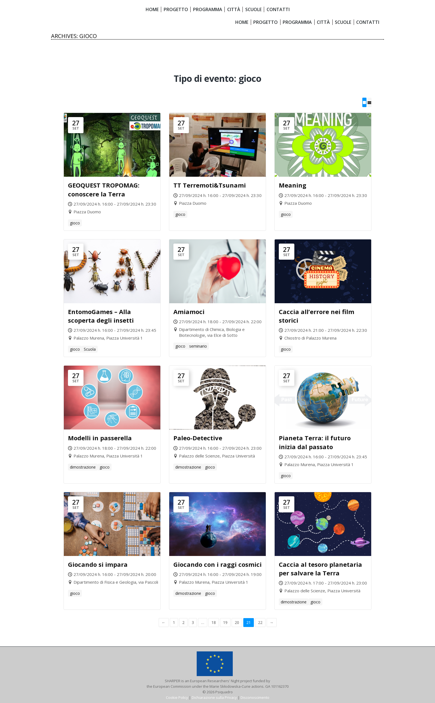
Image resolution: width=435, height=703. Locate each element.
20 (237, 622)
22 (260, 622)
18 (213, 622)
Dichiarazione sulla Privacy (214, 697)
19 (225, 622)
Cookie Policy (177, 697)
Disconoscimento (255, 697)
